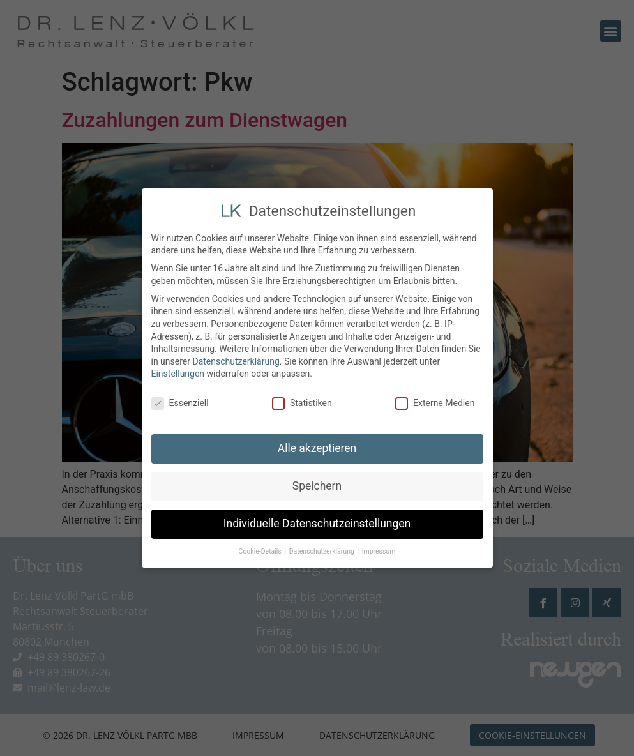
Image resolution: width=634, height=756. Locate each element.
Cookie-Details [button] (261, 550)
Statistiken (302, 402)
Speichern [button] (317, 484)
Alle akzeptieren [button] (317, 447)
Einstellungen (178, 372)
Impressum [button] (379, 550)
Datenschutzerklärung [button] (322, 550)
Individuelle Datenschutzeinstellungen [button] (317, 522)
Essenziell (180, 402)
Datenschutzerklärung (235, 359)
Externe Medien (434, 402)
